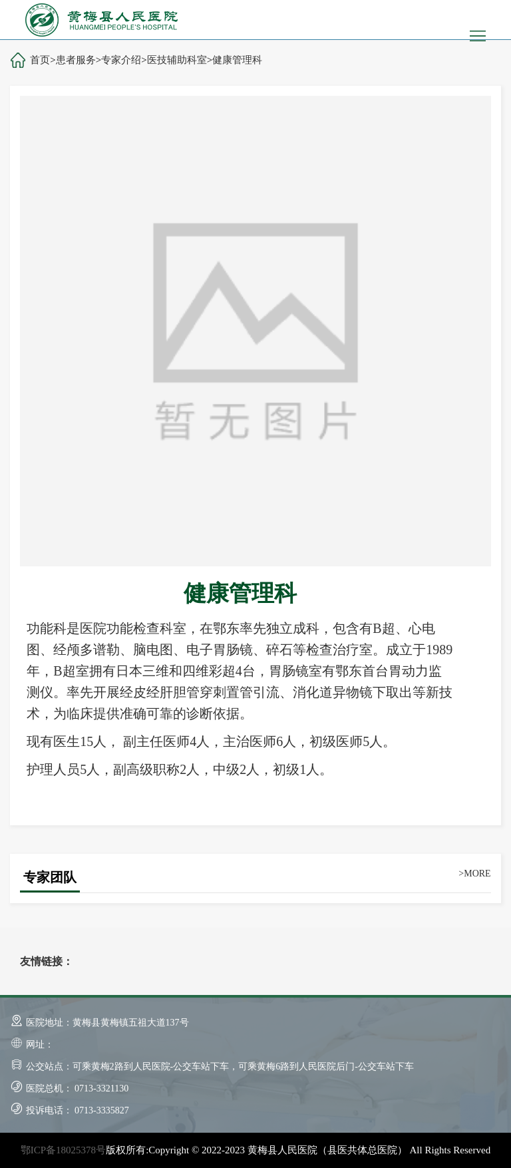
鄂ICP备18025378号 (63, 1150)
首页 (40, 60)
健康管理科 (237, 60)
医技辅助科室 (177, 60)
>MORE (474, 873)
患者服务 (76, 60)
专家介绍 (121, 60)
